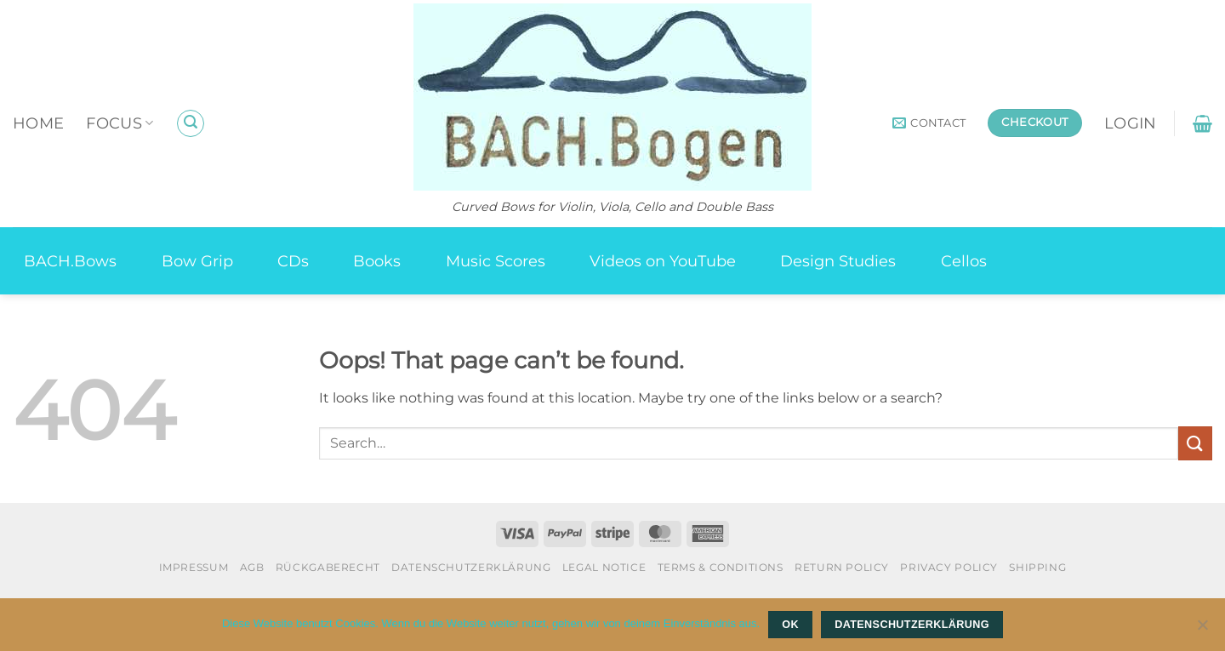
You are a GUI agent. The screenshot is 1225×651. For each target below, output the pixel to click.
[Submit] (1195, 443)
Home (38, 123)
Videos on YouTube (663, 261)
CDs (293, 261)
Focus (119, 123)
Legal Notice (604, 567)
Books (377, 261)
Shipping (1037, 567)
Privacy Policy (949, 567)
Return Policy (842, 567)
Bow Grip (197, 261)
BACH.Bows (70, 261)
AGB (252, 567)
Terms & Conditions (720, 567)
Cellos (964, 261)
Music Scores (495, 261)
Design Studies (838, 261)
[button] (190, 123)
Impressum (194, 567)
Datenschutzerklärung (470, 567)
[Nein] (1202, 629)
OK (790, 625)
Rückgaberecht (328, 567)
